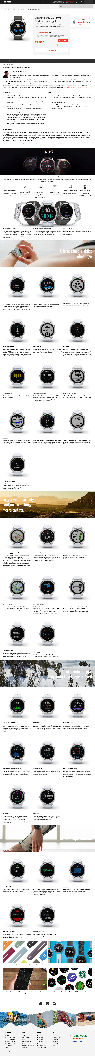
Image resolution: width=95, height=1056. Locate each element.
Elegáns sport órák (21, 9)
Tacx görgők (8, 1049)
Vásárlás (23, 1032)
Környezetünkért (56, 1037)
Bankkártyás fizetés (26, 1051)
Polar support (40, 1037)
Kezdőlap (6, 5)
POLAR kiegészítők (10, 1045)
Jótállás (23, 1043)
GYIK (38, 1043)
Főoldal (6, 9)
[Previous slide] (80, 18)
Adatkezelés (24, 1047)
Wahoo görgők (9, 1051)
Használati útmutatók (41, 1045)
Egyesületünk (56, 1043)
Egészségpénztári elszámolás (28, 1045)
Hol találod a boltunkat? (27, 1041)
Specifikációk (7, 60)
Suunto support (40, 1041)
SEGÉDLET (49, 60)
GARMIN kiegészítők (10, 1039)
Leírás (14, 60)
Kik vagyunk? (55, 1039)
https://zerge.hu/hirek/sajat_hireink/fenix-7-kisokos (75, 87)
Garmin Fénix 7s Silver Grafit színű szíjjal (33, 9)
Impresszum (55, 1035)
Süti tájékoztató (25, 1049)
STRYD (7, 1047)
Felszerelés (55, 1041)
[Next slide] (80, 28)
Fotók (56, 60)
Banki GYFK (24, 1039)
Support (38, 1032)
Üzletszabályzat (25, 1037)
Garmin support (40, 1039)
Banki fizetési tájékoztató (27, 1035)
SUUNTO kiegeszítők (10, 1041)
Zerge (53, 1032)
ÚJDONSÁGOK (9, 1035)
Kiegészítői (32, 60)
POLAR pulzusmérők (10, 1043)
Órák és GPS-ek (12, 9)
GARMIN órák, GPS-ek (10, 1037)
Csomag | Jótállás (23, 60)
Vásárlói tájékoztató (41, 1047)
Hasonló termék (41, 60)
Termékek (8, 1032)
